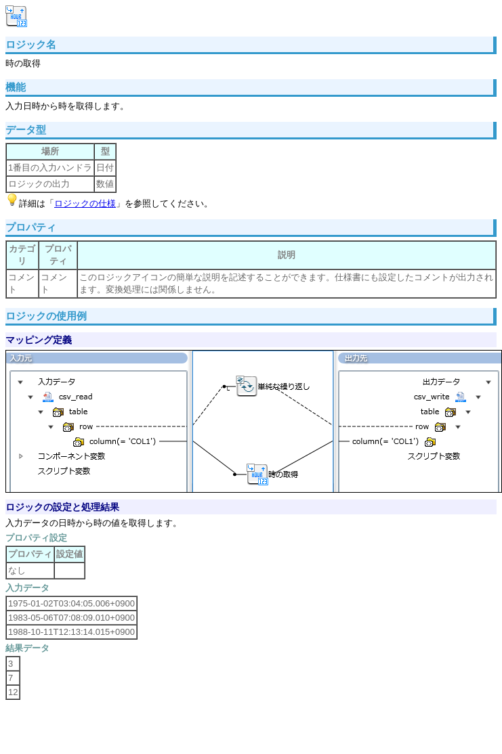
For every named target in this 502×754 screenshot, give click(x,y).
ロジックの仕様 (85, 203)
